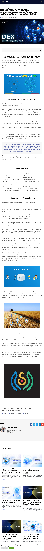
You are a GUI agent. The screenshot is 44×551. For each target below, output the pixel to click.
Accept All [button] (11, 548)
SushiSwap (25, 218)
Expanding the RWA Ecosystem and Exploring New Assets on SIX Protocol (11, 470)
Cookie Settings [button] (5, 548)
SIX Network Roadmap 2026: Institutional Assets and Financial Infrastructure (32, 536)
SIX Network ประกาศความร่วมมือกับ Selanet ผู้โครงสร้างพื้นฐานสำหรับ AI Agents (32, 502)
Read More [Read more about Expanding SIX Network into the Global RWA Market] (4, 509)
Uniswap (13, 218)
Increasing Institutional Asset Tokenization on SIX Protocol (32, 470)
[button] (40, 50)
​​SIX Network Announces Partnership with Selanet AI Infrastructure (11, 536)
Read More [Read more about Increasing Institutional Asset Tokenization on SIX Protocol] (25, 480)
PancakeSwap (18, 218)
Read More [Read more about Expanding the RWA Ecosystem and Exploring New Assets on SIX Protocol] (4, 479)
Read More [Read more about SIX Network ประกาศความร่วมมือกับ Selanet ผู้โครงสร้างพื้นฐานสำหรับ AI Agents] (25, 515)
